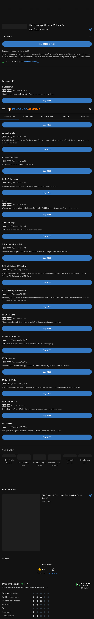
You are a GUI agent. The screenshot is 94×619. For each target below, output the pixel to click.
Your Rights (7, 598)
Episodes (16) (9, 73)
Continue (56, 615)
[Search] (90, 4)
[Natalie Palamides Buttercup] (55, 468)
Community (41, 573)
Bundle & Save (47, 73)
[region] (47, 604)
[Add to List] (90, 29)
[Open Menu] (4, 4)
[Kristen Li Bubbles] (70, 468)
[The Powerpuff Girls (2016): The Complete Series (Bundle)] (67, 496)
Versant (21, 593)
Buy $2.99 (47, 100)
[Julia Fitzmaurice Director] (24, 468)
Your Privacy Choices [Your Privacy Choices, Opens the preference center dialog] (37, 615)
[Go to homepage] (24, 4)
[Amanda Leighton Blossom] (39, 468)
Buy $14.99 (51, 44)
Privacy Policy (7, 596)
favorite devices (31, 62)
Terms (50, 593)
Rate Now (53, 573)
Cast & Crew (28, 73)
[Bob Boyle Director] (9, 468)
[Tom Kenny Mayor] (85, 468)
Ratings (66, 73)
